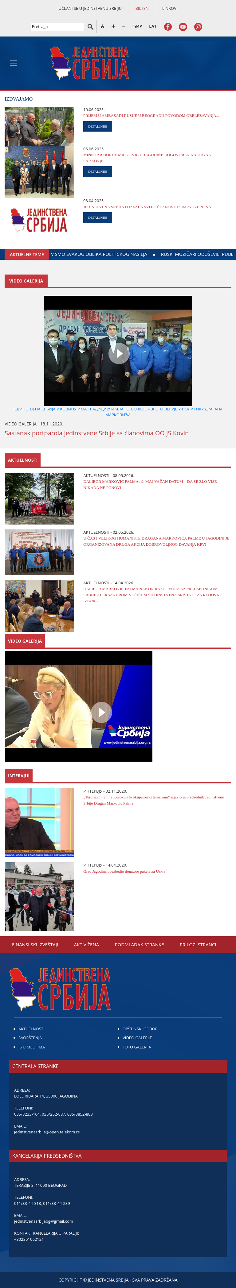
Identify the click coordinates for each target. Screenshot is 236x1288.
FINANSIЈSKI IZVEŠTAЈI (35, 944)
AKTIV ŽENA (86, 944)
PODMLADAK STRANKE (139, 944)
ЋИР (137, 26)
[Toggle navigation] (13, 63)
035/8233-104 (27, 1114)
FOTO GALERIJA (137, 1047)
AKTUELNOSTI (31, 1029)
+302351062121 (29, 1239)
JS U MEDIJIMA (31, 1047)
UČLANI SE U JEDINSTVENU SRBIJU (90, 8)
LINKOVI (170, 8)
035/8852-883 (80, 1114)
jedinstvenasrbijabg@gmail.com (43, 1221)
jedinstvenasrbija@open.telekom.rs (47, 1132)
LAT (152, 26)
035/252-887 (53, 1114)
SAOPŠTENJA (30, 1037)
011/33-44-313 (27, 1203)
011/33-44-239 (56, 1203)
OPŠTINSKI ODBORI (141, 1029)
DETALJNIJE (97, 126)
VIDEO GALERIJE (137, 1037)
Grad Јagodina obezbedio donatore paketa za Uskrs (124, 871)
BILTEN (142, 8)
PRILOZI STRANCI (198, 944)
